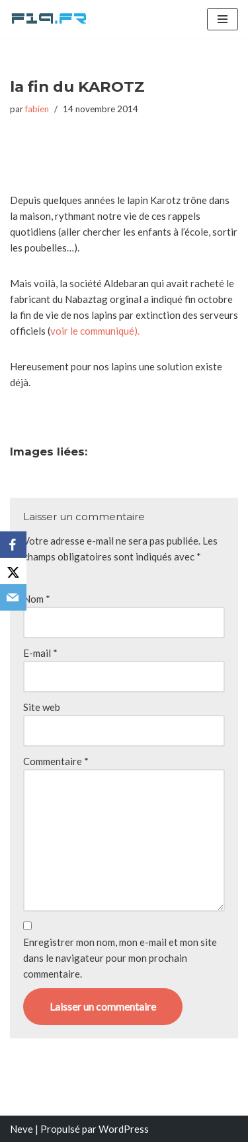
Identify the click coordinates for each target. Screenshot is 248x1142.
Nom (36, 599)
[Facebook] (13, 544)
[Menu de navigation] (222, 19)
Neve (21, 1129)
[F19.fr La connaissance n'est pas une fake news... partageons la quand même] (49, 19)
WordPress (124, 1129)
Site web (41, 707)
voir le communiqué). (95, 331)
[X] (13, 571)
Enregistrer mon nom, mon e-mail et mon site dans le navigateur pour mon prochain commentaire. (120, 958)
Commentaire (56, 761)
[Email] (13, 597)
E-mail (40, 653)
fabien (37, 109)
